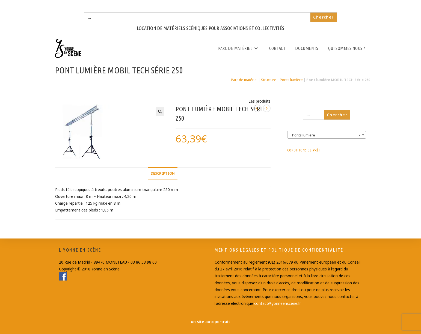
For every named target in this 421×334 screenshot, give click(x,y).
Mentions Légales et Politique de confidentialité (279, 249)
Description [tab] (163, 173)
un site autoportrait (210, 321)
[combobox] (326, 135)
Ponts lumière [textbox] (325, 135)
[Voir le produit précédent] (257, 108)
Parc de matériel (244, 79)
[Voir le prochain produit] (267, 108)
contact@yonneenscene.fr (277, 303)
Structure (268, 79)
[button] (160, 111)
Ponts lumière (291, 79)
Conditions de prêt (304, 150)
